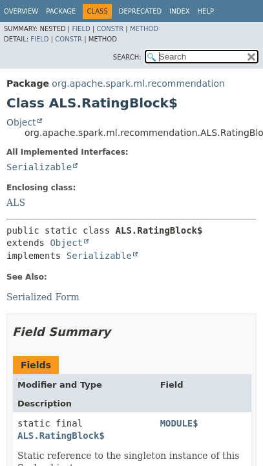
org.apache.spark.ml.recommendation (138, 83)
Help (206, 11)
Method (144, 28)
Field (81, 28)
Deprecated (140, 11)
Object (21, 122)
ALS (15, 202)
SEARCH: (127, 57)
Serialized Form (42, 297)
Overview (21, 11)
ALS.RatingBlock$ (61, 435)
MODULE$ (179, 423)
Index (179, 11)
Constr (109, 28)
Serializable (39, 167)
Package (61, 11)
